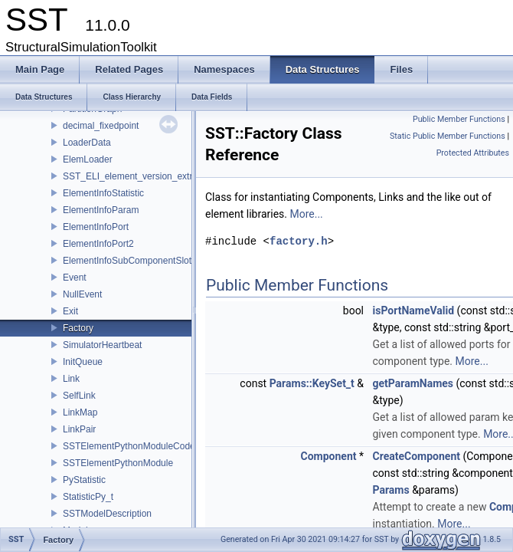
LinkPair (79, 429)
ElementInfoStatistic (103, 193)
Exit (70, 311)
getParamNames (413, 383)
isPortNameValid (414, 310)
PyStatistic (84, 480)
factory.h (299, 241)
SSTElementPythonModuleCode (129, 446)
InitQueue (83, 361)
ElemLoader (88, 159)
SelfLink (79, 395)
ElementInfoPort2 (98, 243)
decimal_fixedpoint (101, 125)
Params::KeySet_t (312, 383)
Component (329, 456)
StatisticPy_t (88, 496)
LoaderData (87, 142)
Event (75, 277)
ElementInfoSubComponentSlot (127, 260)
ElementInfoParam (101, 210)
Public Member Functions (459, 119)
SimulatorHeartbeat (102, 345)
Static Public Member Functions (447, 136)
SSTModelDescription (107, 513)
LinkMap (80, 412)
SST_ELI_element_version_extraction (140, 176)
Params (391, 490)
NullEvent (82, 294)
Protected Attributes (472, 153)
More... (305, 214)
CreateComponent (416, 456)
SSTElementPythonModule (118, 463)
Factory (78, 328)
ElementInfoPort (96, 227)
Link (71, 378)
